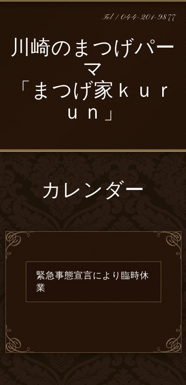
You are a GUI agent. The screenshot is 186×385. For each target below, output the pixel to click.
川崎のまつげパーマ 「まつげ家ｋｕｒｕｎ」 (93, 81)
